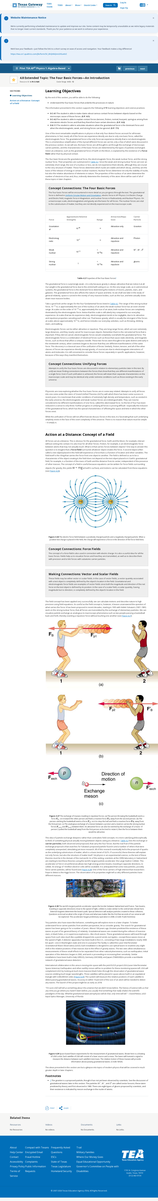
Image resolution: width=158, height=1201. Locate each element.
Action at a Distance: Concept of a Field (25, 102)
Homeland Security (61, 1171)
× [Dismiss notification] (153, 18)
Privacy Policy (17, 1166)
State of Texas (59, 1161)
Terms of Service (15, 1173)
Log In (124, 2)
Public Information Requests (35, 1169)
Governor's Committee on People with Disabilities (97, 1169)
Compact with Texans (37, 1147)
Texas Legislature (61, 1166)
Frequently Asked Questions (60, 1150)
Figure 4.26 (54, 471)
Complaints (31, 1161)
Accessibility (16, 1161)
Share (66, 1108)
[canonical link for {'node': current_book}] (119, 68)
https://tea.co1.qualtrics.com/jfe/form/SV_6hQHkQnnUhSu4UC (39, 54)
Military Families (85, 1152)
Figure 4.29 (79, 976)
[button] (144, 5)
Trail (79, 1147)
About (13, 1147)
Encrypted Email (34, 1152)
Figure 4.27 (126, 615)
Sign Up (124, 8)
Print (52, 1108)
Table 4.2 (94, 162)
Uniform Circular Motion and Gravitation (83, 195)
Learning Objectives (22, 95)
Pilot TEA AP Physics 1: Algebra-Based (42, 68)
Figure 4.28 (86, 869)
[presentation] (78, 228)
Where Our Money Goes (89, 1157)
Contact (14, 1157)
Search (111, 5)
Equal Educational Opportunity (93, 1161)
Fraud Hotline (32, 1157)
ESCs (53, 1157)
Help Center (16, 1152)
